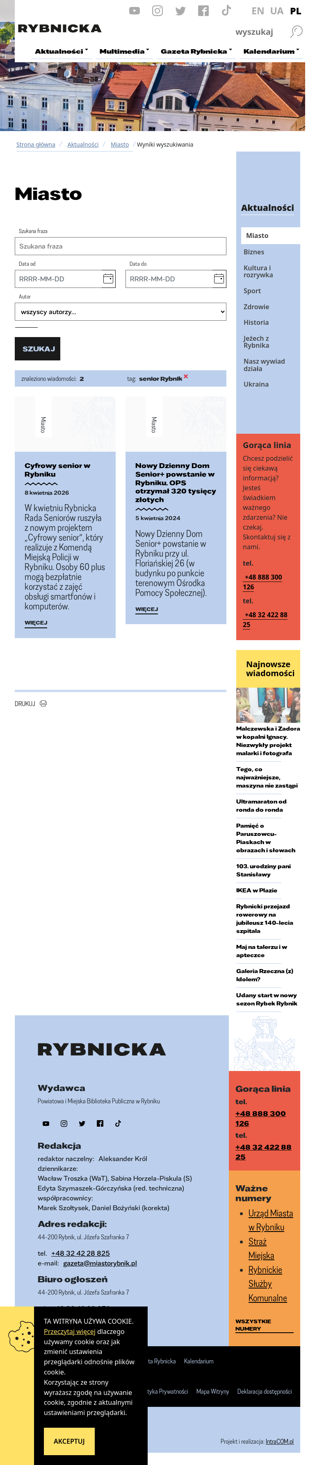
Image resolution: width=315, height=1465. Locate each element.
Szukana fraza (33, 230)
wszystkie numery (253, 1324)
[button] (108, 279)
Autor (25, 296)
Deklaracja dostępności (264, 1391)
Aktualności (82, 144)
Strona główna (35, 144)
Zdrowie (256, 306)
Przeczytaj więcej (70, 1331)
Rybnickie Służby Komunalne (268, 1283)
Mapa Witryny (212, 1391)
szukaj (39, 349)
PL (295, 10)
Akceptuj (69, 1441)
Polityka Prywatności (163, 1391)
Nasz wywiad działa (264, 365)
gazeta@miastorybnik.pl (100, 1263)
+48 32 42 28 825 (80, 1253)
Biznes (254, 251)
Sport (252, 290)
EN (258, 10)
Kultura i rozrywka (258, 271)
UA (276, 10)
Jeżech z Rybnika (256, 342)
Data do (138, 263)
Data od (27, 263)
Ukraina (256, 384)
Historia (256, 322)
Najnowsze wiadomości (270, 669)
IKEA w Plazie (256, 890)
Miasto (120, 144)
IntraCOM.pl (280, 1441)
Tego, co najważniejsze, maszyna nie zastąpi (267, 777)
